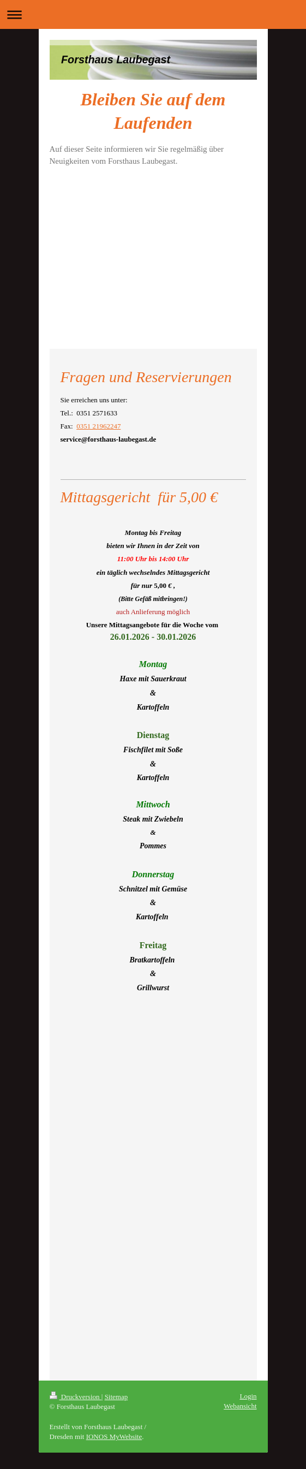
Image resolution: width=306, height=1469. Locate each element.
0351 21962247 (98, 426)
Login (247, 1396)
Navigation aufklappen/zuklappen (153, 14)
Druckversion (75, 1397)
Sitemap (116, 1397)
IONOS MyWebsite (114, 1436)
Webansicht (240, 1406)
